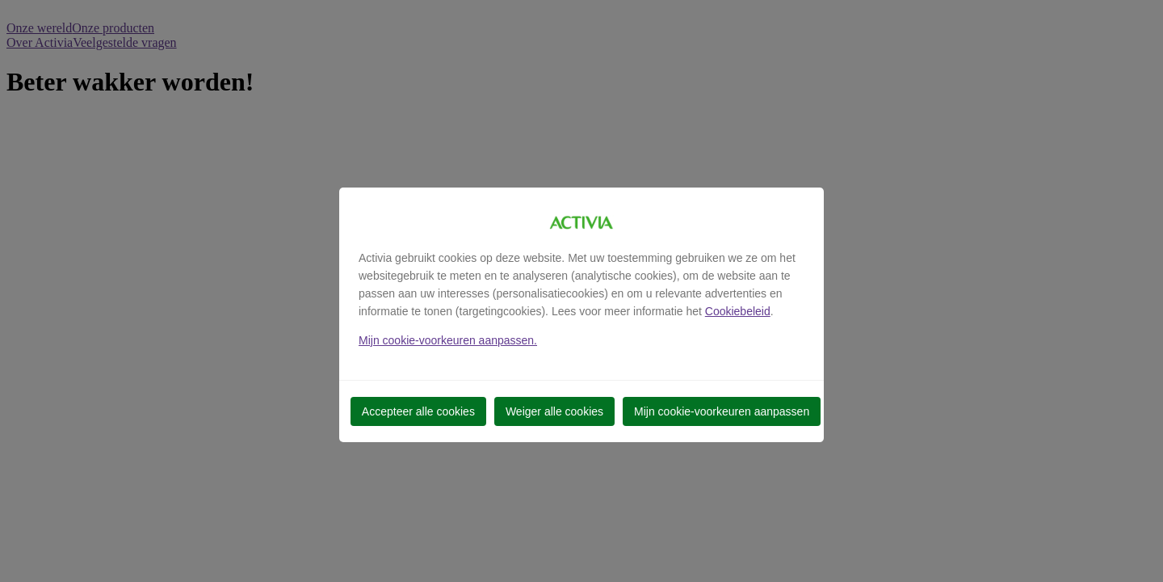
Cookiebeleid (737, 311)
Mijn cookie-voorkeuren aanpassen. (448, 340)
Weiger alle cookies (554, 411)
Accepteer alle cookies (418, 411)
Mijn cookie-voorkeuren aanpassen (721, 411)
